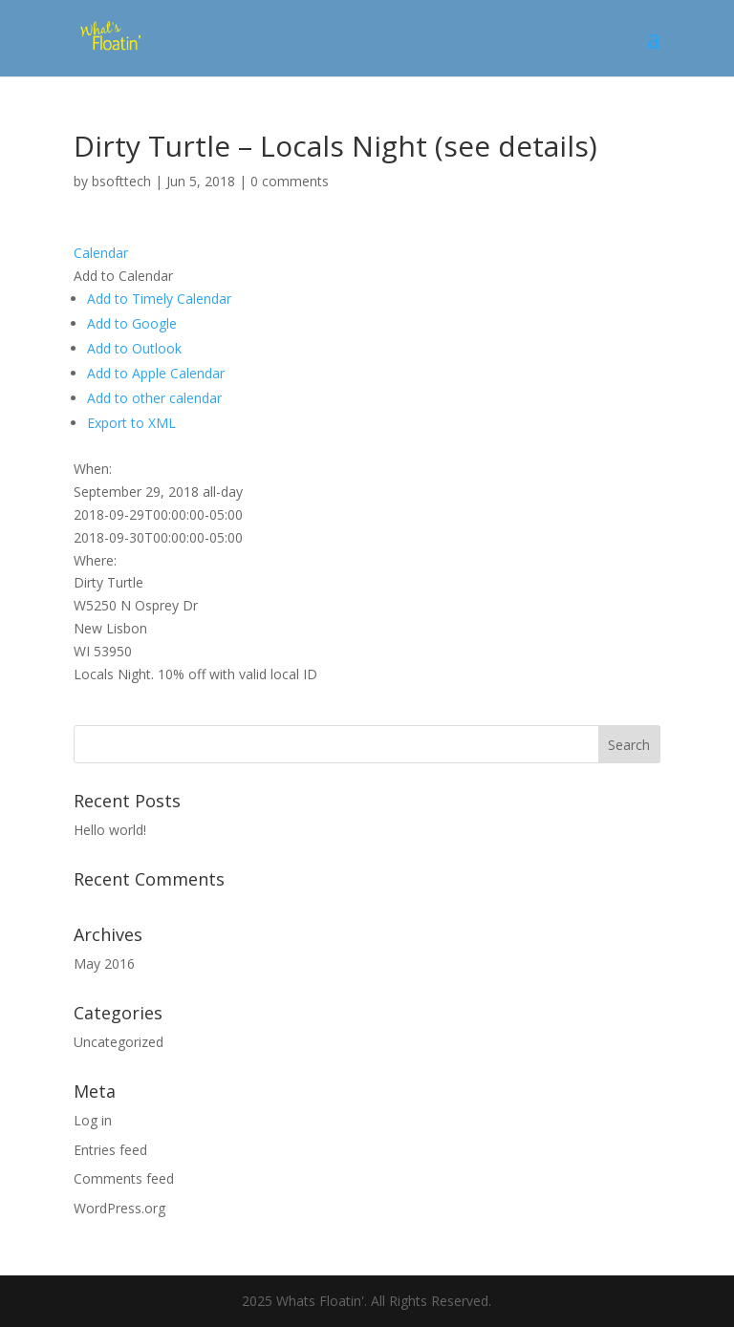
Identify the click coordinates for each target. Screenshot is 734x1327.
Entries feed (110, 1150)
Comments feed (124, 1178)
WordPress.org (119, 1208)
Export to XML (131, 423)
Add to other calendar (154, 398)
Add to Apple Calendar (156, 373)
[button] (123, 276)
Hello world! (110, 830)
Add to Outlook (134, 348)
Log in (93, 1120)
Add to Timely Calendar (159, 298)
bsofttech (121, 181)
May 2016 (104, 963)
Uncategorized (118, 1042)
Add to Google (132, 323)
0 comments (289, 181)
